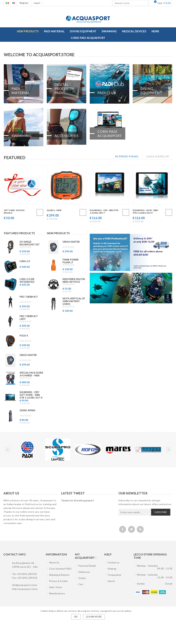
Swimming (21, 135)
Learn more (94, 616)
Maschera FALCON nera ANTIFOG (74, 280)
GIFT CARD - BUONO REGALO (14, 211)
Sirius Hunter (28, 355)
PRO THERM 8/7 (29, 296)
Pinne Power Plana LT (71, 261)
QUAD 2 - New (54, 210)
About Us (54, 562)
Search (111, 581)
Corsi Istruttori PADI (60, 568)
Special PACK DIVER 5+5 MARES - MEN (31, 374)
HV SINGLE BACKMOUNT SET (30, 243)
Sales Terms (55, 587)
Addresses (84, 572)
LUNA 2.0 (25, 261)
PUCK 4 (24, 335)
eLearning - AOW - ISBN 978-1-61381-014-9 (145, 211)
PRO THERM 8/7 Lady (29, 317)
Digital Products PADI (64, 88)
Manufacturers (57, 593)
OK (76, 616)
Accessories (66, 135)
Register (24, 3)
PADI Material (21, 90)
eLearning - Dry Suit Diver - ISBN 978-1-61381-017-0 (31, 395)
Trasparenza (114, 575)
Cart (80, 584)
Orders (82, 578)
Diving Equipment (151, 90)
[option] (27, 449)
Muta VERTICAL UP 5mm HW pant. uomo (74, 301)
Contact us (113, 562)
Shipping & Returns (59, 575)
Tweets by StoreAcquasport (77, 500)
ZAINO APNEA (27, 410)
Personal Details (87, 565)
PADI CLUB (106, 92)
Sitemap (112, 568)
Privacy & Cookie (58, 581)
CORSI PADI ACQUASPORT (109, 133)
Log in (37, 3)
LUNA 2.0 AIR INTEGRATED (27, 280)
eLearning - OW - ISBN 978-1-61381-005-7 (104, 211)
